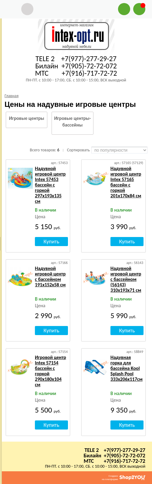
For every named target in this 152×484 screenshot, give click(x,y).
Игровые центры (26, 118)
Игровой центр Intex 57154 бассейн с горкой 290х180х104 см (50, 370)
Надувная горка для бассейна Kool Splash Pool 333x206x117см (126, 368)
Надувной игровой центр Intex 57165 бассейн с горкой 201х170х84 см (125, 182)
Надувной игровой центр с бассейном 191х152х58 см (50, 276)
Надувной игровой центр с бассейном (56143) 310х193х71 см (125, 279)
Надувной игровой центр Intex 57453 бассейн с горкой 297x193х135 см (50, 185)
